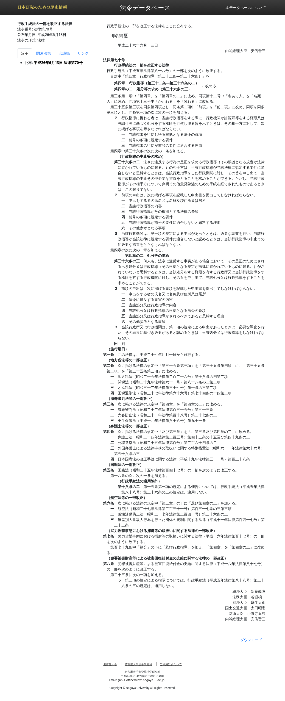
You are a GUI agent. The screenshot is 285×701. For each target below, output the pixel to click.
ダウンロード (251, 639)
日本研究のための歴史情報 (42, 8)
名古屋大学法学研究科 (138, 664)
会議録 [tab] (64, 53)
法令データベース (145, 7)
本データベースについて (246, 7)
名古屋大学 (110, 664)
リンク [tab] (83, 53)
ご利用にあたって (171, 664)
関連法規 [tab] (43, 53)
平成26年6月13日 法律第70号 (58, 62)
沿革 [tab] (24, 53)
